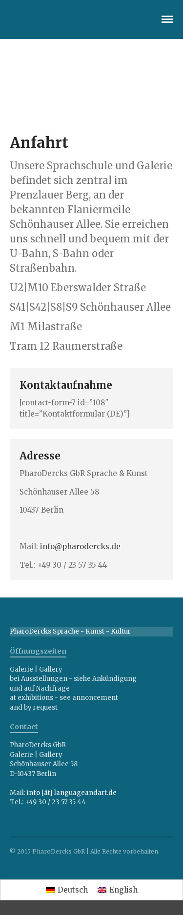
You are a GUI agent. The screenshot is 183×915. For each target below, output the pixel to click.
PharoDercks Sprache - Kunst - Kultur (70, 631)
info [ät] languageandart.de (72, 793)
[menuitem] (67, 889)
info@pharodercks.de (80, 546)
